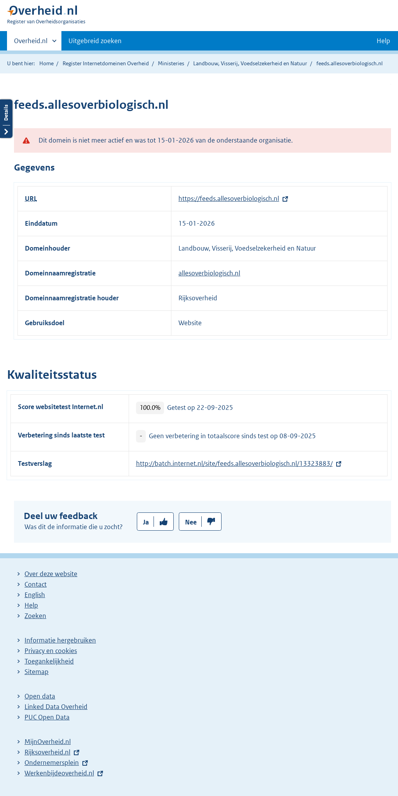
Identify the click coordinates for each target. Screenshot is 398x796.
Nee (191, 522)
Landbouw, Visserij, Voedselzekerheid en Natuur (250, 63)
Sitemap (36, 671)
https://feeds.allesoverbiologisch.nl (228, 198)
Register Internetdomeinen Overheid (106, 63)
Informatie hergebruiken (60, 640)
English (34, 594)
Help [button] (383, 41)
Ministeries (171, 63)
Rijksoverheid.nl (47, 752)
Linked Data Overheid (55, 706)
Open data (39, 696)
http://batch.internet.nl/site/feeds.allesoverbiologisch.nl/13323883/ (234, 463)
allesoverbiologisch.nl (209, 273)
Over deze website (50, 574)
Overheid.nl (30, 43)
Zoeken (35, 615)
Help (31, 605)
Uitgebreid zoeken (95, 41)
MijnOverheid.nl (47, 741)
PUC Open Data (47, 717)
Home (46, 63)
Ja (146, 522)
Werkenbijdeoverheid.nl (59, 773)
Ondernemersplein (51, 762)
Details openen (6, 118)
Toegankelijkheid (49, 661)
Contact (35, 584)
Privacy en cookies (50, 650)
